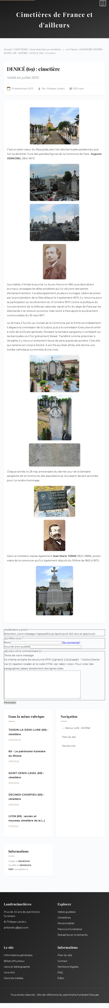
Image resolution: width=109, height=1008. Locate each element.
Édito (61, 983)
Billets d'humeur (14, 966)
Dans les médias (13, 983)
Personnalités (66, 928)
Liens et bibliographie (17, 971)
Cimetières (64, 922)
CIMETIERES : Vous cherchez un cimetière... (38, 49)
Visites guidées (66, 916)
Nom (7, 642)
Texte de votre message (19, 655)
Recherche (68, 750)
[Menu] (103, 3)
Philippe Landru (56, 88)
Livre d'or (9, 977)
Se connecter (71, 642)
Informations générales (18, 960)
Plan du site (69, 741)
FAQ (60, 977)
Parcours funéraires (70, 934)
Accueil (8, 49)
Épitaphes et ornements (72, 939)
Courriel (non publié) (17, 646)
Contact (62, 966)
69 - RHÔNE (20, 53)
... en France (70, 49)
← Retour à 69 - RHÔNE (76, 732)
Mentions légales (68, 971)
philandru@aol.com (16, 932)
